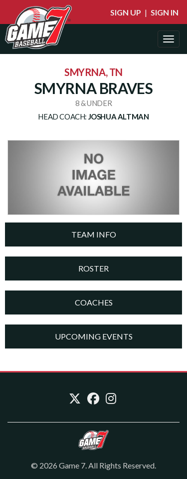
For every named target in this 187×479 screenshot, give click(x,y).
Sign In (165, 12)
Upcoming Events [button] (94, 336)
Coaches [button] (94, 302)
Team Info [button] (93, 234)
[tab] (93, 234)
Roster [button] (93, 268)
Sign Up (125, 12)
